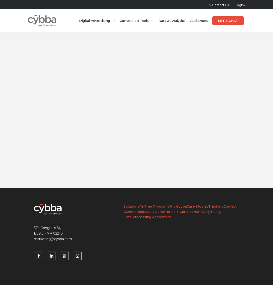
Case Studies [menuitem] (197, 206)
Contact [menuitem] (230, 206)
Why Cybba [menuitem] (177, 206)
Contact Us (219, 5)
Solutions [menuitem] (131, 206)
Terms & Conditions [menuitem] (181, 212)
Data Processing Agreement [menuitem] (147, 217)
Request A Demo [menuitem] (150, 212)
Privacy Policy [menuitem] (209, 212)
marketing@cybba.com (53, 239)
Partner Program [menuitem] (153, 206)
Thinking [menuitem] (215, 206)
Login (240, 5)
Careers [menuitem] (130, 212)
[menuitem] (97, 20)
